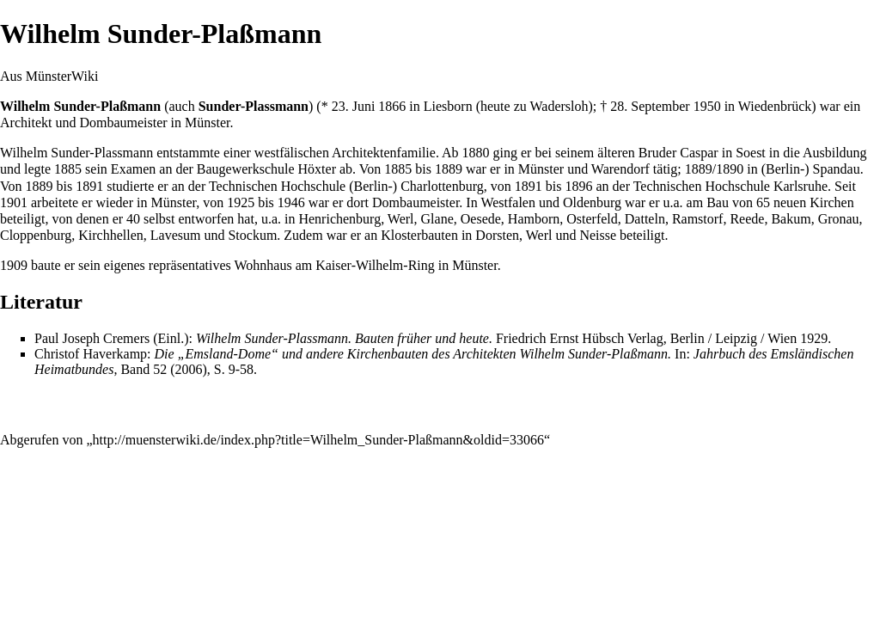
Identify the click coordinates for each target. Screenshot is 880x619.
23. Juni (354, 106)
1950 (707, 106)
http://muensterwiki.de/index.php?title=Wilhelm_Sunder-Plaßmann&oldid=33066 (318, 439)
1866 (392, 106)
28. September (649, 106)
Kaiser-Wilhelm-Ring (375, 265)
